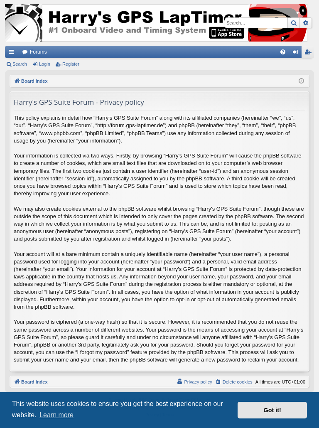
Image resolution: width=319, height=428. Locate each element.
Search (19, 63)
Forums (38, 52)
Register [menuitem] (309, 53)
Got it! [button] (272, 410)
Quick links (12, 53)
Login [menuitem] (297, 53)
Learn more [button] (56, 414)
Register (70, 63)
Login (44, 63)
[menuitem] (283, 52)
